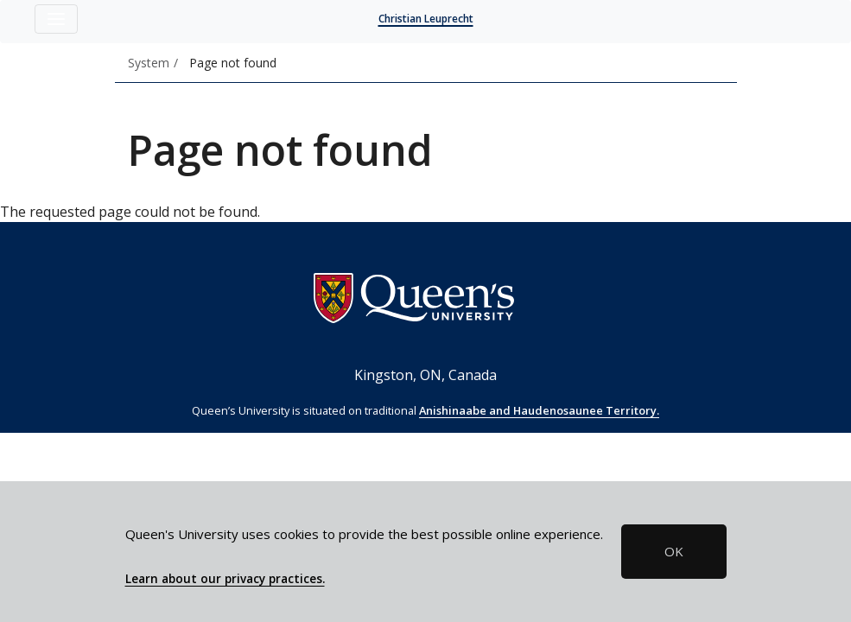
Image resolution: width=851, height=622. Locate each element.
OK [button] (673, 551)
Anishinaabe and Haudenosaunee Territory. (539, 410)
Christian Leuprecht (425, 18)
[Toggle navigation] (56, 19)
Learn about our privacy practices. (225, 579)
